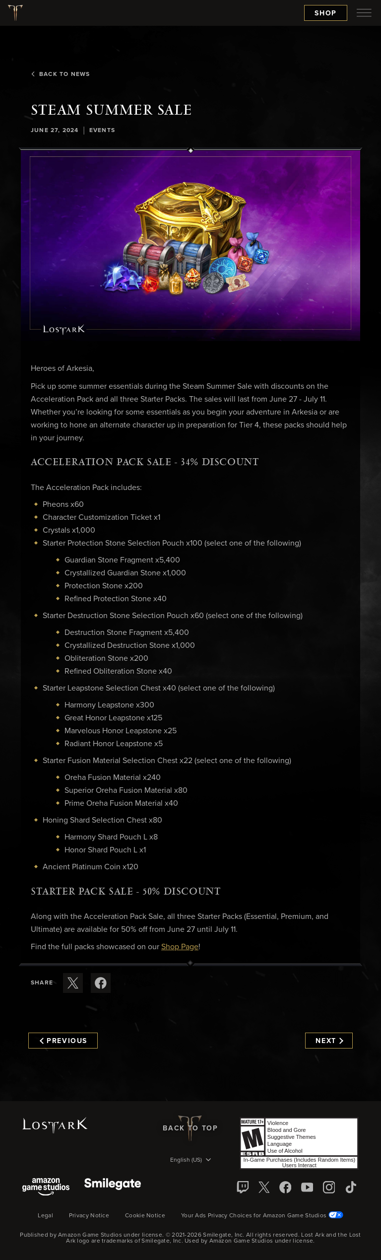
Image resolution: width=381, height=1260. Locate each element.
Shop (326, 13)
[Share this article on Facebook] (101, 983)
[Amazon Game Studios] (45, 1187)
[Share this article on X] (73, 983)
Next (329, 1041)
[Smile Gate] (112, 1187)
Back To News (60, 74)
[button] (190, 246)
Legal (45, 1216)
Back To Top (190, 1128)
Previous (63, 1041)
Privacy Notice (89, 1216)
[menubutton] (364, 12)
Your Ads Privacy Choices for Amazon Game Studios (262, 1216)
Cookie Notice (145, 1216)
